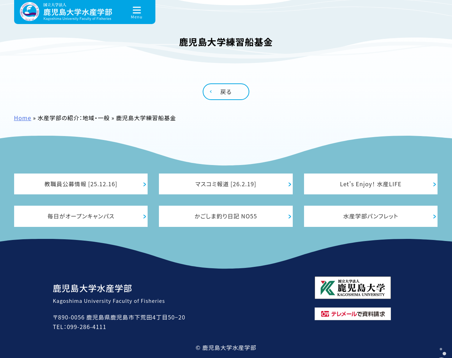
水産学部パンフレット (370, 216)
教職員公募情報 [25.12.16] (81, 184)
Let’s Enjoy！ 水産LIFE (371, 184)
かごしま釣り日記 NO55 (226, 216)
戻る (226, 91)
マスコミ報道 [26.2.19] (225, 184)
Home (22, 117)
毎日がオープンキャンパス (80, 216)
